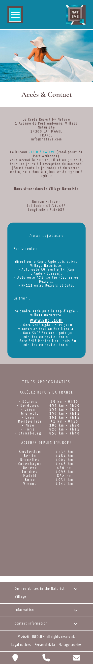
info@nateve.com (46, 139)
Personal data (45, 645)
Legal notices (21, 645)
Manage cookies (70, 645)
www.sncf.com (46, 320)
